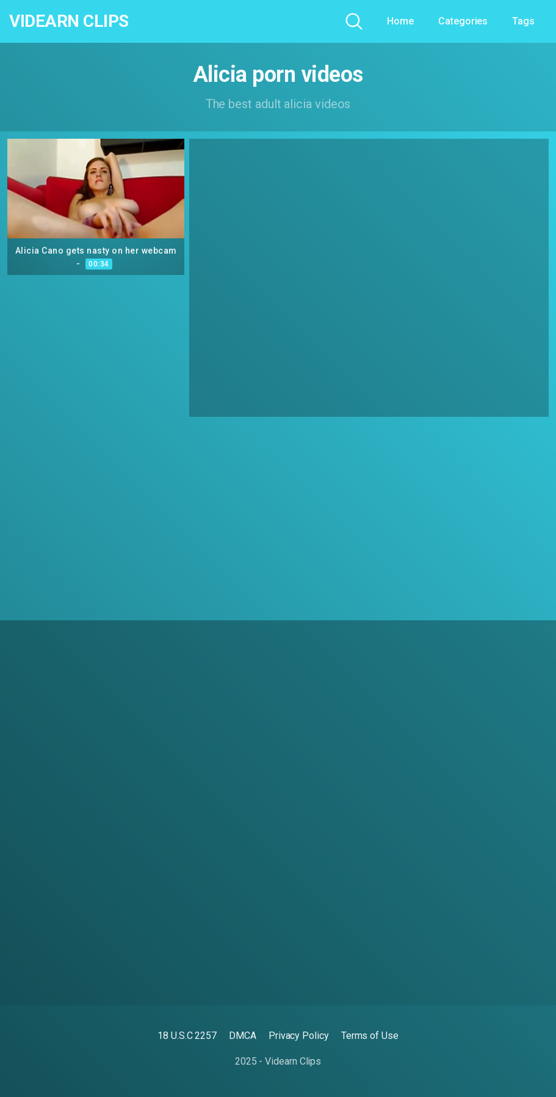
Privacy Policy (299, 1035)
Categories (463, 21)
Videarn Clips (69, 21)
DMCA (242, 1035)
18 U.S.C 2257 (187, 1035)
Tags (523, 21)
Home (400, 21)
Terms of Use (370, 1035)
